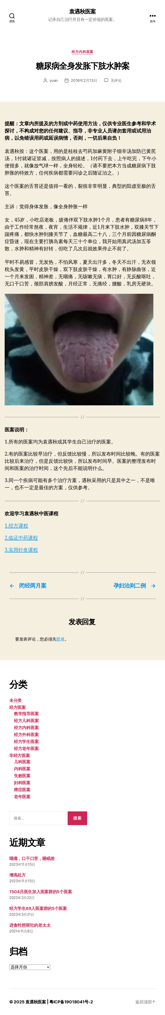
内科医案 (22, 768)
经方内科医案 (82, 52)
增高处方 (17, 875)
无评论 (116, 80)
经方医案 (17, 707)
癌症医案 (22, 789)
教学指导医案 (26, 713)
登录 (60, 639)
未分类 (15, 700)
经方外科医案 (26, 734)
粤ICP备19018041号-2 (71, 1001)
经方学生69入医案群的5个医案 (38, 908)
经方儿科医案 (26, 720)
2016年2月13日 (84, 80)
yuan (54, 80)
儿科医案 (22, 761)
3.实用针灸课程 (21, 550)
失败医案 (22, 775)
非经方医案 (19, 755)
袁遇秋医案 (82, 11)
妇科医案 (22, 782)
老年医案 (22, 796)
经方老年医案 (26, 748)
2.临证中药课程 (21, 538)
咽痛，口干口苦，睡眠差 (32, 858)
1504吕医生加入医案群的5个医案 (40, 891)
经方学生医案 (26, 741)
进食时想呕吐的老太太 (29, 925)
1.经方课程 (16, 526)
